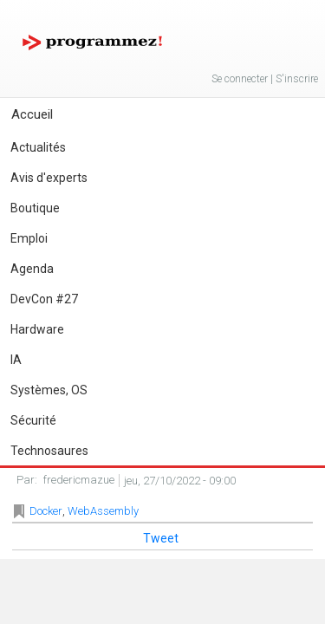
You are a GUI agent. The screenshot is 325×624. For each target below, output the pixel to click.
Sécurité (33, 420)
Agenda (32, 269)
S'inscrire (297, 79)
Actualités (38, 147)
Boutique (35, 208)
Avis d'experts (49, 178)
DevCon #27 (44, 299)
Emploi (29, 238)
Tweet (161, 538)
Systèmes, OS (49, 390)
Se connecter (239, 79)
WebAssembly (103, 510)
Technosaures (49, 451)
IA (16, 360)
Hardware (37, 329)
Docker (45, 510)
